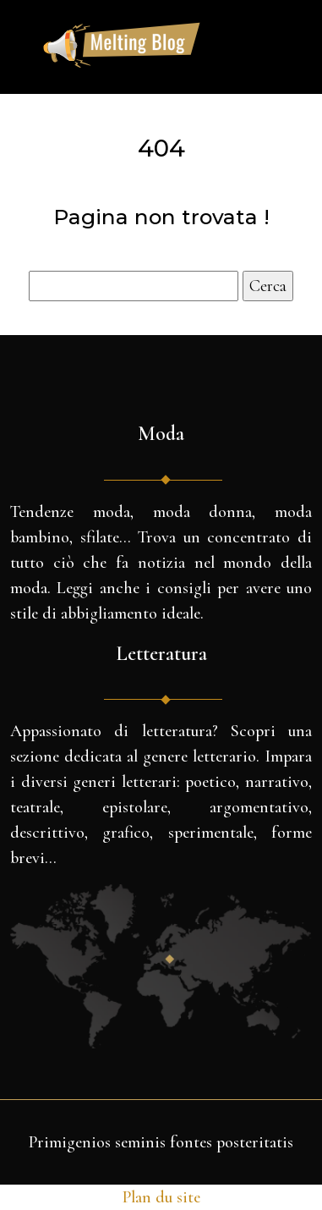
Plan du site (161, 1197)
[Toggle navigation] (262, 47)
